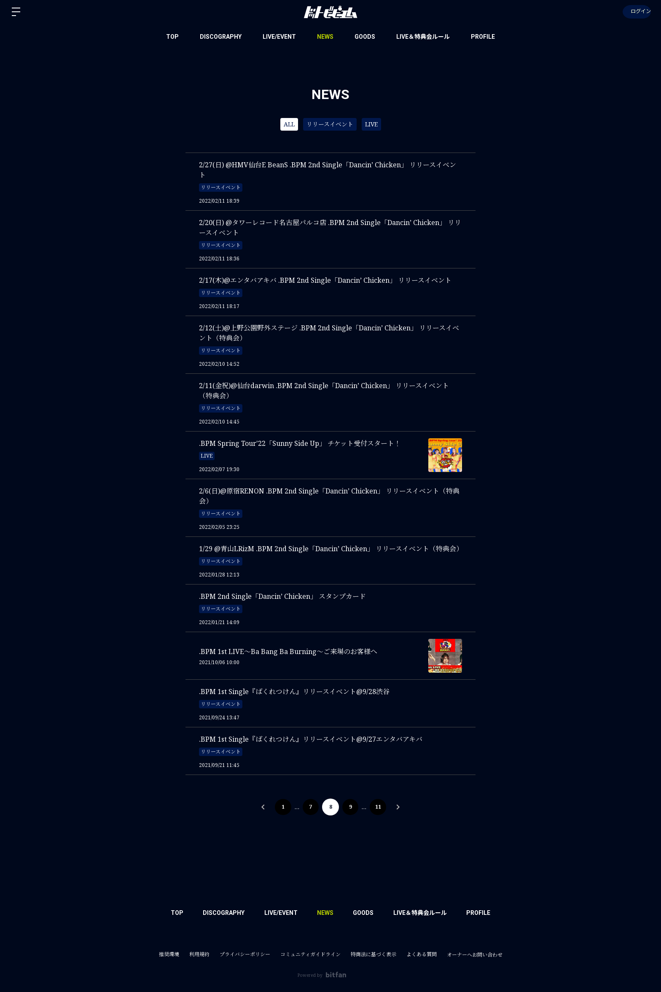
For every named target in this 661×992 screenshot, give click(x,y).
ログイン (636, 12)
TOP (172, 36)
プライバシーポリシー (245, 954)
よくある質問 (421, 954)
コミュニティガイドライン (310, 954)
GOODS (365, 36)
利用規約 (199, 954)
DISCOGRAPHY (221, 36)
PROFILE (483, 36)
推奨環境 (169, 954)
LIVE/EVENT (279, 36)
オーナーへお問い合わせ (474, 954)
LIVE (371, 124)
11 (379, 806)
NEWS (325, 36)
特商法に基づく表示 (373, 954)
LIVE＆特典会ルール (423, 36)
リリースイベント (329, 124)
